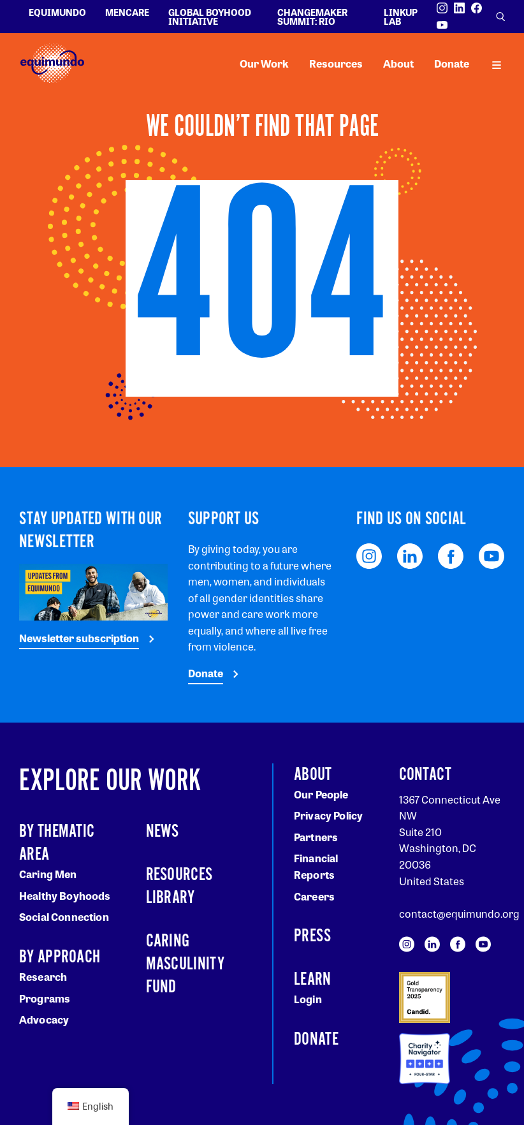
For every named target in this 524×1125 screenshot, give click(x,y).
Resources (336, 63)
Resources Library (179, 886)
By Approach (59, 957)
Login (308, 999)
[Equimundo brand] (52, 63)
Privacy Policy (328, 815)
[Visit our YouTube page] (442, 25)
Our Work (264, 63)
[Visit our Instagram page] (442, 8)
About (398, 63)
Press (312, 936)
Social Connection (64, 916)
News (162, 831)
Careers (314, 896)
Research (43, 976)
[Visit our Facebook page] (476, 8)
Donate (451, 63)
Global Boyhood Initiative (209, 16)
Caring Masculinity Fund (185, 964)
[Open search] (500, 16)
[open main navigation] (497, 64)
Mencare (127, 12)
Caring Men (48, 874)
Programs (44, 998)
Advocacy (44, 1019)
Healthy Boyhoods (65, 895)
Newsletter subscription (79, 638)
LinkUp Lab (401, 16)
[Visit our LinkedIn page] (459, 8)
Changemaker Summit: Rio (312, 16)
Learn (312, 979)
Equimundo (57, 12)
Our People (321, 794)
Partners (316, 837)
